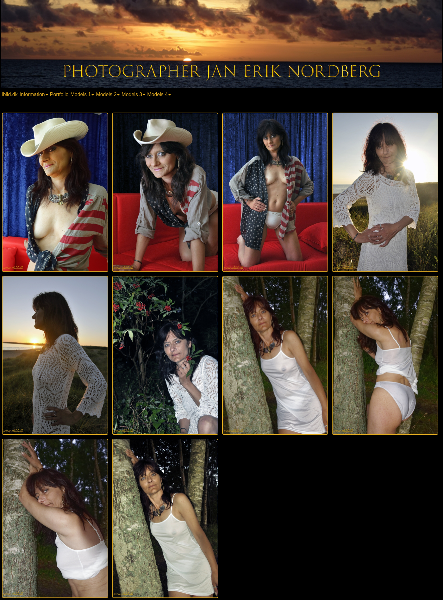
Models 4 (159, 94)
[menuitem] (10, 94)
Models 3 (133, 94)
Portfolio (59, 94)
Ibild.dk (10, 94)
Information (34, 94)
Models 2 (108, 94)
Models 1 (82, 94)
